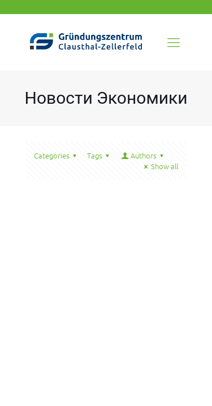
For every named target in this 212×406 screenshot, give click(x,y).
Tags (100, 155)
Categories (57, 155)
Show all (159, 166)
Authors (143, 155)
